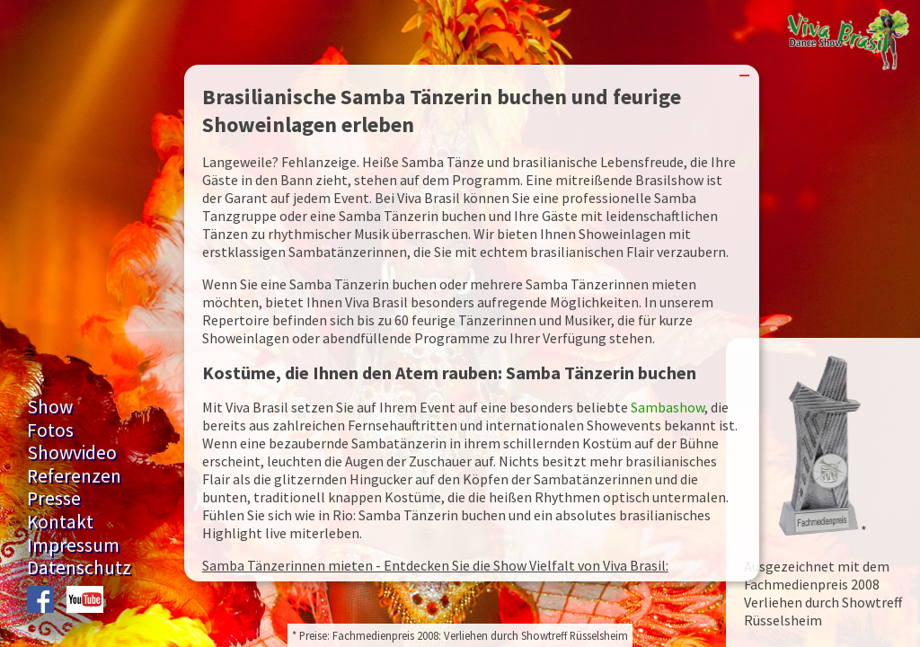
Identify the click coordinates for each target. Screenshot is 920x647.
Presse (54, 498)
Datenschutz (79, 567)
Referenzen (74, 476)
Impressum (73, 545)
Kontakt (60, 522)
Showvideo (72, 452)
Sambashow (667, 407)
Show (50, 406)
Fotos (50, 430)
